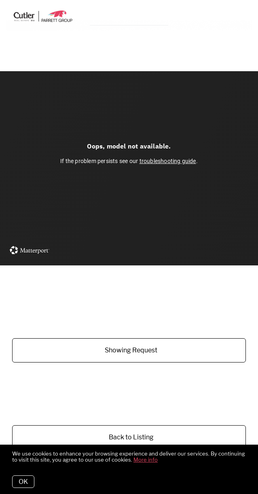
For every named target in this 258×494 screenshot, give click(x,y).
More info (145, 459)
